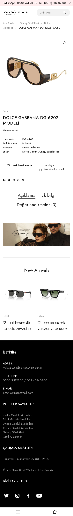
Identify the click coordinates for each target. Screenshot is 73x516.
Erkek (6, 316)
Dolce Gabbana (31, 147)
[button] (64, 43)
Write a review (10, 130)
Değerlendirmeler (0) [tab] (36, 205)
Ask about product (54, 169)
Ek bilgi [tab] (48, 195)
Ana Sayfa (8, 23)
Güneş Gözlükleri (29, 23)
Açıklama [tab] (26, 195)
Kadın (6, 111)
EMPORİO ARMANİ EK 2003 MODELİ (19, 329)
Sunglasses (53, 151)
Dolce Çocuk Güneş (33, 151)
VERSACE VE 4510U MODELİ (54, 329)
